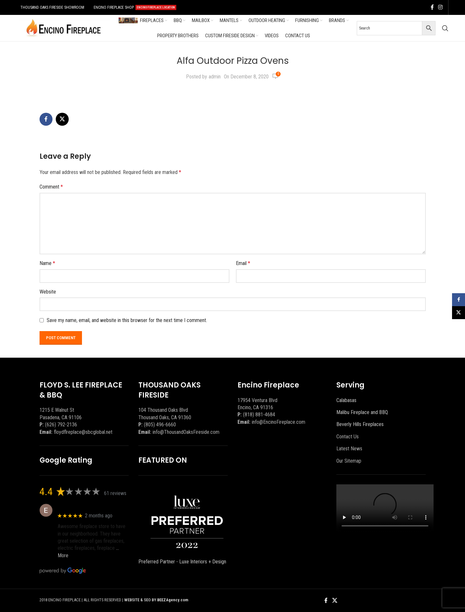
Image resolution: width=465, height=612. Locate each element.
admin (215, 77)
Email (243, 263)
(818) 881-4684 (259, 414)
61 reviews (115, 493)
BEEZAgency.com (172, 599)
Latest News (349, 448)
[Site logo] (63, 28)
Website (48, 292)
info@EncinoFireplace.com (278, 422)
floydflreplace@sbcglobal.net (83, 432)
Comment (51, 187)
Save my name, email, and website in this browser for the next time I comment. (127, 320)
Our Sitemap (348, 461)
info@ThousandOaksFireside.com (186, 432)
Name (47, 263)
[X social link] (62, 119)
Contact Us (347, 436)
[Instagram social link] (440, 7)
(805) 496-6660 (160, 424)
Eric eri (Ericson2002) (80, 507)
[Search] (445, 28)
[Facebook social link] (432, 7)
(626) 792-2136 (61, 424)
